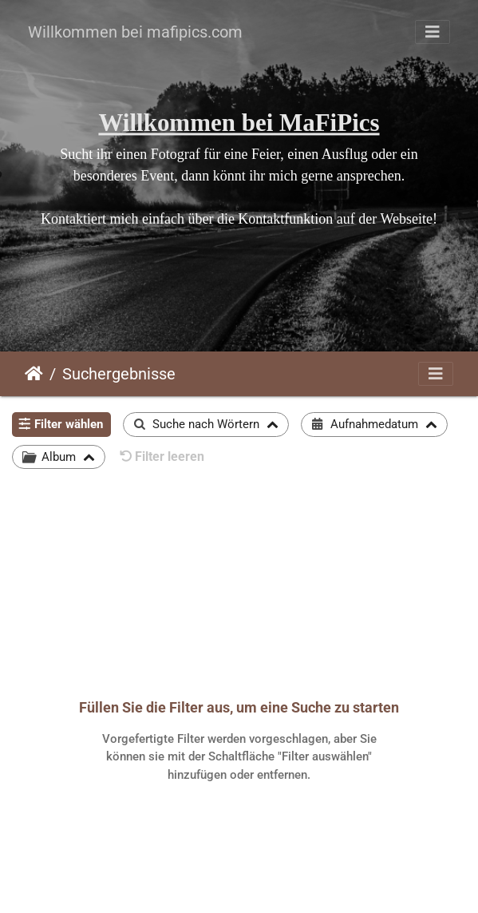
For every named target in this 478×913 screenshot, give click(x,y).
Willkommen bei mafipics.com (135, 32)
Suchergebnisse (119, 373)
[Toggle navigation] (432, 32)
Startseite (34, 374)
